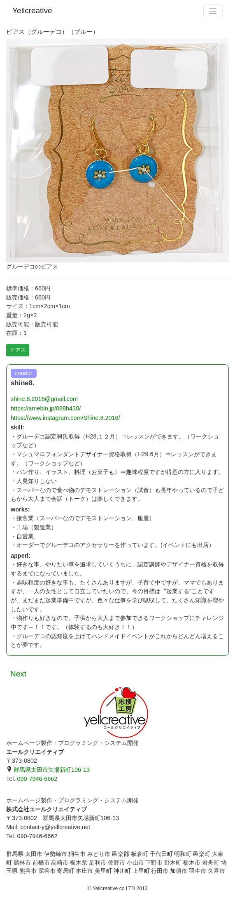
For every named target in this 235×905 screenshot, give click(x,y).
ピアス (18, 350)
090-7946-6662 (37, 778)
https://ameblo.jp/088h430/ (46, 408)
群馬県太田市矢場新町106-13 (48, 769)
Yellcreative (32, 10)
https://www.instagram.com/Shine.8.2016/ (65, 418)
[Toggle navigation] (212, 11)
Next (18, 673)
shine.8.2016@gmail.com (44, 399)
